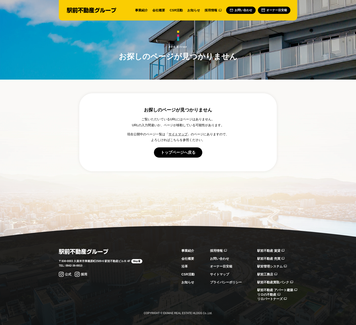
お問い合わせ (219, 258)
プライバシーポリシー (226, 282)
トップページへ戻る (178, 152)
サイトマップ (178, 134)
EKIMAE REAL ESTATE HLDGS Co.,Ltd (187, 313)
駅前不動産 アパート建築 (277, 290)
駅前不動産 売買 (270, 258)
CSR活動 (176, 10)
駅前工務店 (267, 274)
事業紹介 (141, 10)
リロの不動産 (268, 294)
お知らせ (193, 10)
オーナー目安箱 (221, 266)
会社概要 (158, 10)
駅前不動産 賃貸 (270, 250)
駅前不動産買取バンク (275, 282)
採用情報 (213, 10)
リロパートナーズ (272, 299)
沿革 (184, 266)
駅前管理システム (272, 266)
